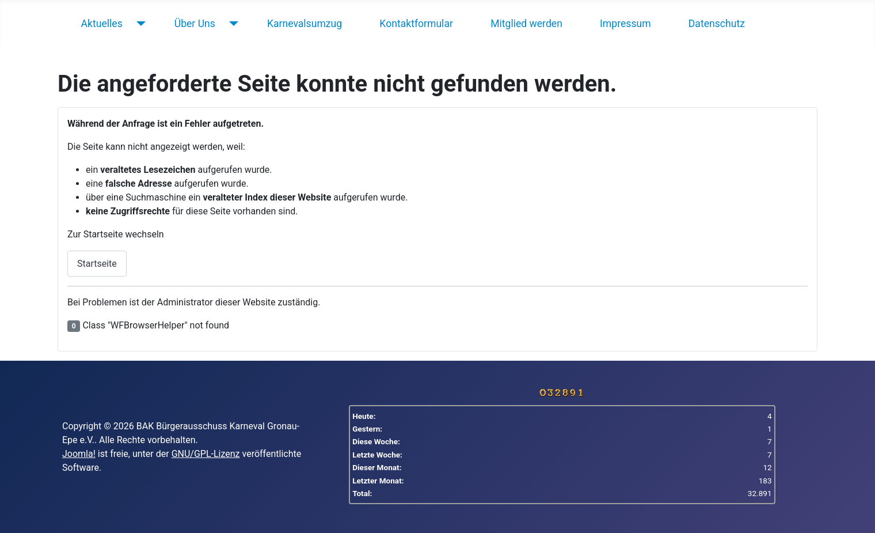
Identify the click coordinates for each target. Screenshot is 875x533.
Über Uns (194, 23)
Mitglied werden (526, 23)
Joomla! (79, 453)
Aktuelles (102, 23)
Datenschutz (716, 23)
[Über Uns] (231, 23)
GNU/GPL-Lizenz (206, 453)
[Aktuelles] (138, 23)
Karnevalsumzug (304, 23)
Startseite (97, 263)
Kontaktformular (416, 23)
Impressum (625, 23)
